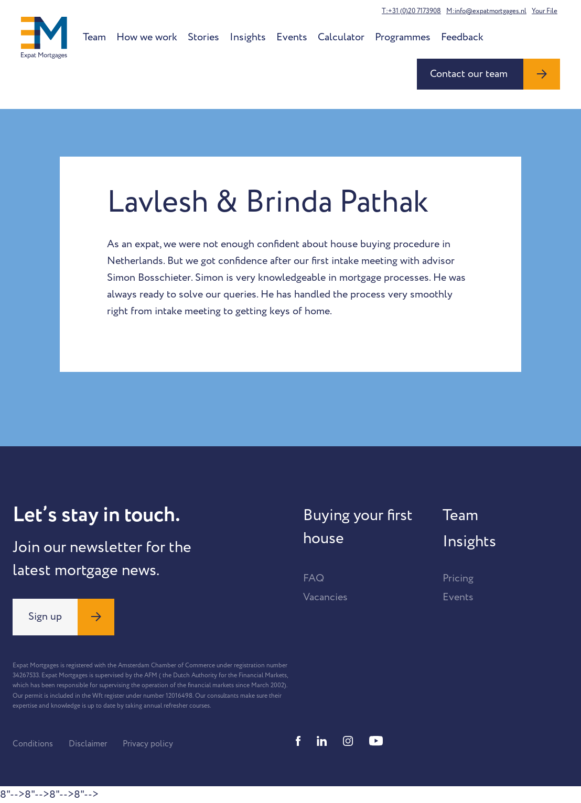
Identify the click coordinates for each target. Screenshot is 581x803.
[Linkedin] (322, 741)
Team (94, 37)
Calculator (341, 37)
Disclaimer (88, 744)
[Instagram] (348, 741)
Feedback (462, 37)
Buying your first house (358, 526)
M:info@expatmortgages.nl (486, 11)
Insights (248, 37)
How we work (146, 37)
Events (291, 37)
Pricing (458, 578)
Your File (544, 11)
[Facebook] (298, 741)
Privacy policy (148, 744)
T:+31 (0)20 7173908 (411, 11)
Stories (203, 37)
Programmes (403, 37)
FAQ (313, 578)
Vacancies (325, 597)
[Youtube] (376, 741)
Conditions (33, 744)
